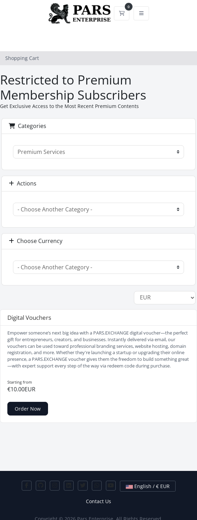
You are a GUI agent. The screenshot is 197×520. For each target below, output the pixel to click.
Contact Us (98, 501)
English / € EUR (148, 486)
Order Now (28, 408)
